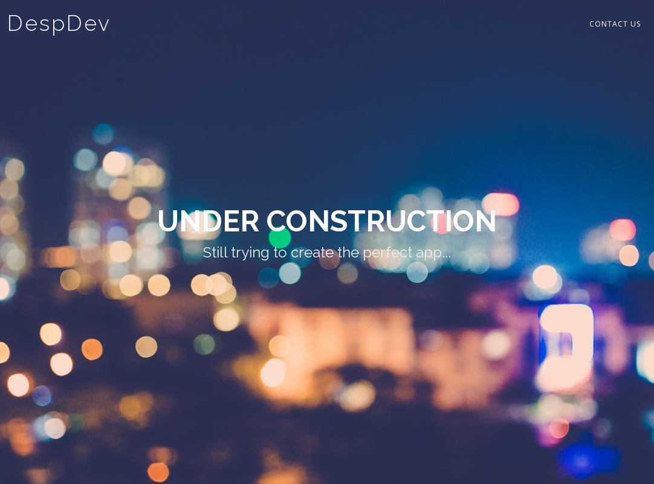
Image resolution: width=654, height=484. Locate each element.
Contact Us (615, 24)
